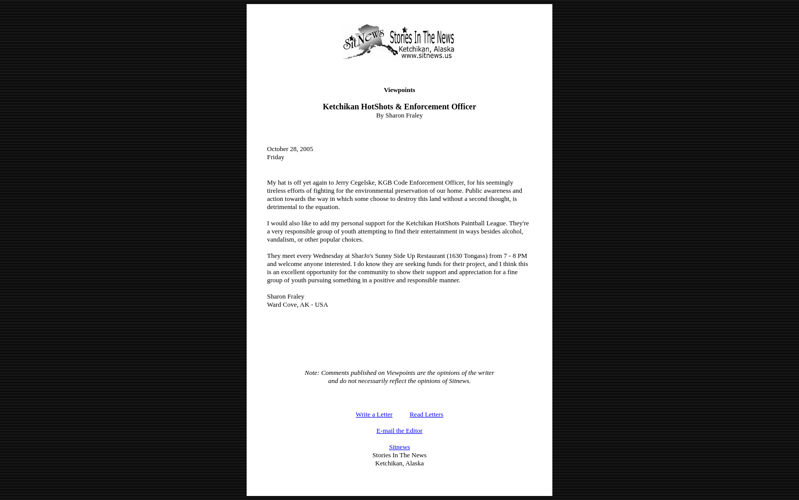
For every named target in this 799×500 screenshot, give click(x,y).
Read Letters (426, 414)
